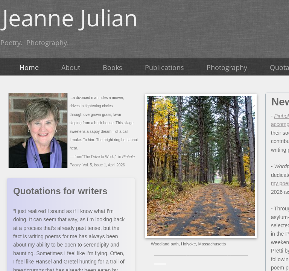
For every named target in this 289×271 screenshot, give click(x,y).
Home (29, 67)
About (70, 67)
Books (112, 67)
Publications (164, 67)
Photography (227, 67)
